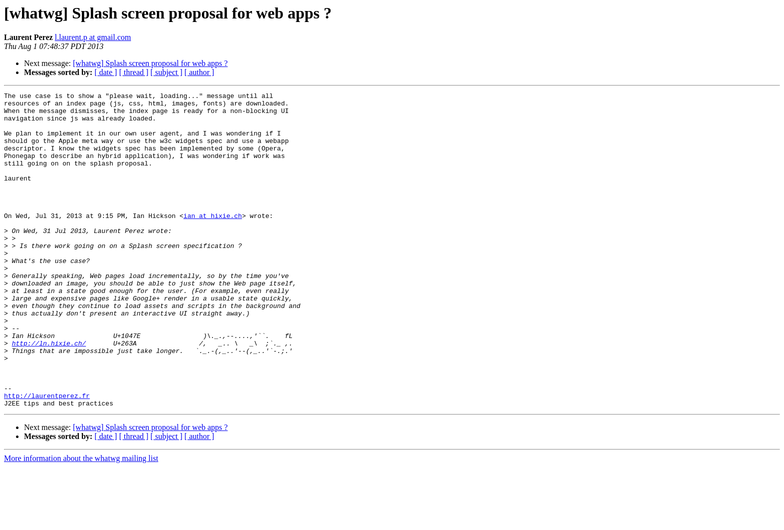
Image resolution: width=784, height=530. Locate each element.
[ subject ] (166, 72)
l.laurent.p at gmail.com (93, 37)
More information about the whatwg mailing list (81, 521)
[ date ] (105, 72)
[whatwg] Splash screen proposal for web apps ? (150, 63)
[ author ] (199, 72)
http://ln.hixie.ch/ (49, 394)
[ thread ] (133, 72)
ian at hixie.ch (213, 241)
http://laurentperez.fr (47, 457)
